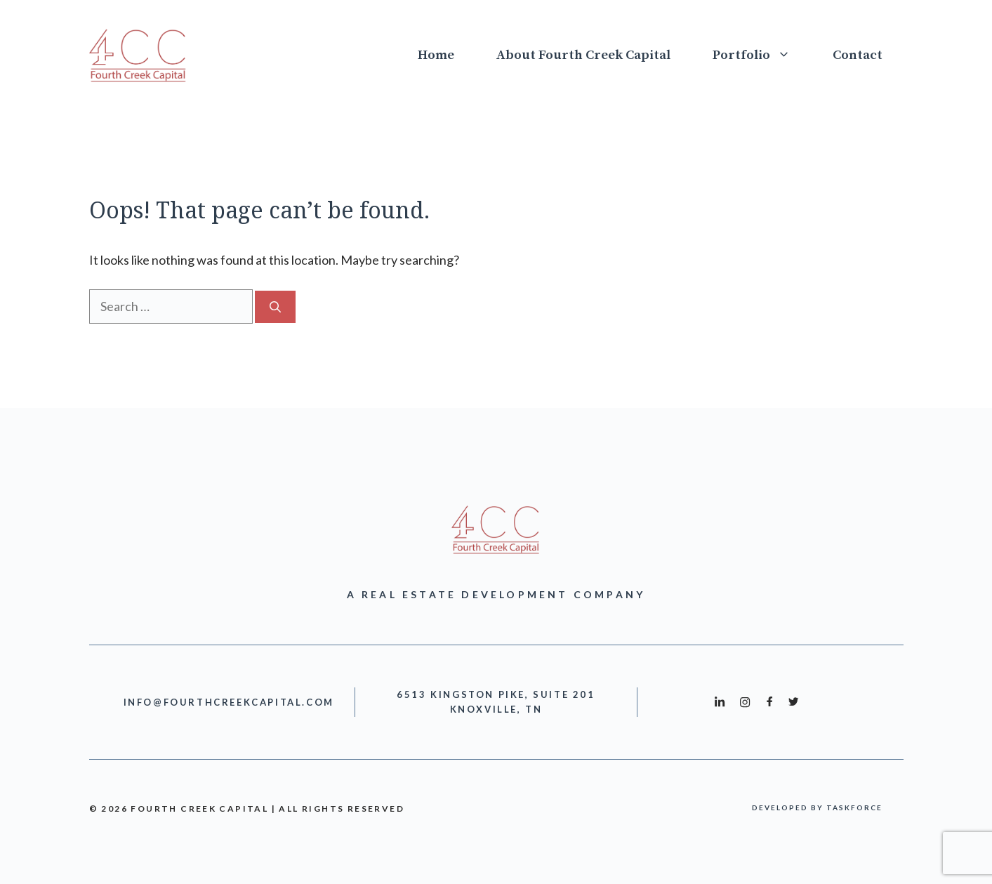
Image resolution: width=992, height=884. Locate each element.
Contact (857, 55)
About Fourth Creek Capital (583, 55)
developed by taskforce (817, 807)
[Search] (275, 307)
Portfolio (762, 55)
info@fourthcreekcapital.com (229, 702)
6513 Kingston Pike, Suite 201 (496, 694)
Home (436, 55)
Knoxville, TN (496, 709)
